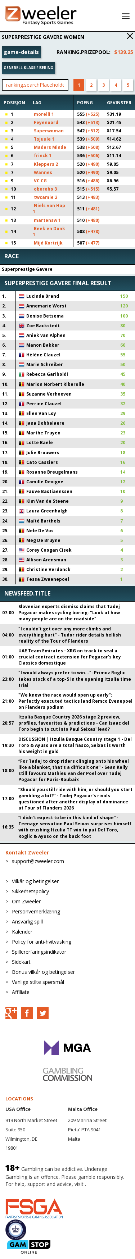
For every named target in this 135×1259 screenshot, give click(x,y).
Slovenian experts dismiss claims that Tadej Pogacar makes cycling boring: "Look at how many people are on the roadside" (69, 612)
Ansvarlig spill (27, 921)
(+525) (92, 114)
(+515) (92, 189)
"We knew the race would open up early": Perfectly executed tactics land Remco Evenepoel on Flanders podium (75, 701)
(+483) (92, 197)
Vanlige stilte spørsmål (38, 982)
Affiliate (21, 992)
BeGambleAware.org (29, 1191)
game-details (21, 52)
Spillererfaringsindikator (39, 951)
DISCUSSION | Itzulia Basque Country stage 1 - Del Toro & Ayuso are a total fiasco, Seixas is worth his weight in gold (75, 745)
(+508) (92, 147)
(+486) (92, 181)
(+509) (92, 139)
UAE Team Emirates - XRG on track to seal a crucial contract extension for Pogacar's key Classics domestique (69, 657)
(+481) (92, 209)
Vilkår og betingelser (35, 881)
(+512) (92, 131)
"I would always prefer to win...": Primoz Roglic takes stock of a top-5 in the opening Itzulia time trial (74, 679)
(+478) (92, 231)
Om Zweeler (26, 901)
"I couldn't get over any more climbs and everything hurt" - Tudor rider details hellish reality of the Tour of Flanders (69, 635)
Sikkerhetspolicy (30, 891)
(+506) (92, 155)
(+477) (92, 243)
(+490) (92, 164)
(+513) (92, 122)
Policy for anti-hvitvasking (41, 941)
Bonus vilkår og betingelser (43, 971)
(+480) (92, 220)
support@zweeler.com (38, 861)
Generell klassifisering (28, 67)
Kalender (22, 931)
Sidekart (21, 961)
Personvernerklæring (36, 911)
